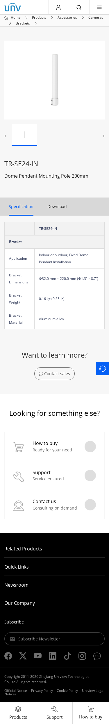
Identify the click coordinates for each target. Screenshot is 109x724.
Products (39, 17)
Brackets (23, 23)
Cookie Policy (67, 690)
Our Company (19, 603)
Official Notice (15, 690)
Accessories (67, 17)
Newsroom (16, 585)
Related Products (23, 548)
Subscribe (14, 622)
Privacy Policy (42, 690)
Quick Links (16, 567)
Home (16, 17)
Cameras (95, 17)
